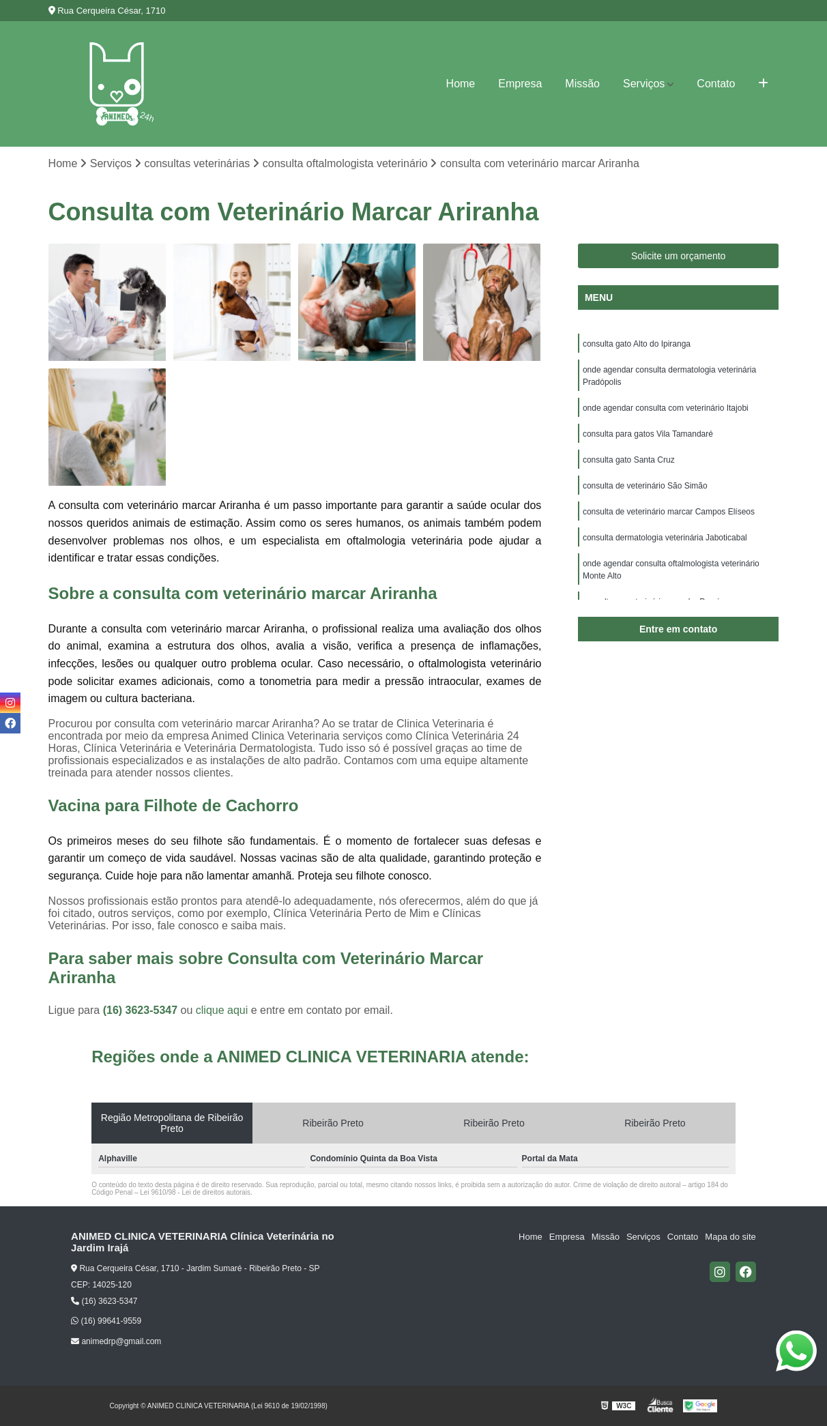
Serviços (644, 83)
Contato (716, 83)
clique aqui (222, 1010)
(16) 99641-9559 (106, 1321)
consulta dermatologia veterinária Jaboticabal (665, 537)
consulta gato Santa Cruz (629, 460)
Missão (582, 83)
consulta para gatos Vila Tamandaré (648, 434)
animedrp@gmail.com (116, 1341)
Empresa (520, 83)
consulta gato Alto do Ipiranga (637, 344)
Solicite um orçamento (678, 255)
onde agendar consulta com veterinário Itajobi (666, 408)
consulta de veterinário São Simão (645, 486)
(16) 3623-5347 (142, 1010)
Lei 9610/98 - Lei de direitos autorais (195, 1192)
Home (461, 83)
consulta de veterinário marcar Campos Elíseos (669, 511)
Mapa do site (730, 1237)
